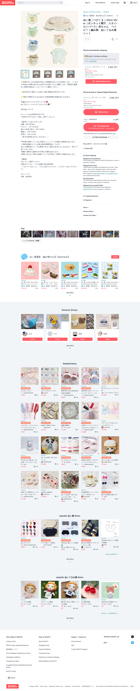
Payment (88, 200)
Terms (85, 207)
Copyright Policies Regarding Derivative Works (19, 666)
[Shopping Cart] (124, 2)
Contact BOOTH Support (79, 649)
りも (55, 334)
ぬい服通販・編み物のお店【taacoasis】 (50, 257)
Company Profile (33, 686)
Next (76, 39)
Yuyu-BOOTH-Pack (112, 173)
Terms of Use (43, 686)
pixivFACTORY (87, 189)
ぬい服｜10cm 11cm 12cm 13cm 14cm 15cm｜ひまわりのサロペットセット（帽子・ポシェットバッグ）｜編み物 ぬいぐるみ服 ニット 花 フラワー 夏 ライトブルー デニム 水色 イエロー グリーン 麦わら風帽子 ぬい (70, 283)
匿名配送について (12, 649)
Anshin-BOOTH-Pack (99, 173)
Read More (93, 61)
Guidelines (68, 686)
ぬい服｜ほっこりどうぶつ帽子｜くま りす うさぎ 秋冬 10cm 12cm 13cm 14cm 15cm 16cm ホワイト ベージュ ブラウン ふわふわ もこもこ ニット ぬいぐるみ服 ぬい (50, 283)
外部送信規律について (88, 686)
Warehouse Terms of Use (56, 686)
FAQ (72, 645)
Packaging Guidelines (13, 657)
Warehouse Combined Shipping (49, 657)
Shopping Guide (44, 645)
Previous (22, 39)
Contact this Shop (89, 215)
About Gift (88, 148)
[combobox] (39, 2)
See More (70, 347)
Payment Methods (45, 649)
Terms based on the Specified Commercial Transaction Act (112, 686)
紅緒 (105, 334)
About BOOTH (100, 2)
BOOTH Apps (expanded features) (17, 645)
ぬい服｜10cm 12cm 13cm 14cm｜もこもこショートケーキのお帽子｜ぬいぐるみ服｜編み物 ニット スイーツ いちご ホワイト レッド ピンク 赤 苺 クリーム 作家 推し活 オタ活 (30, 283)
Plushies (106, 12)
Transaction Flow (44, 653)
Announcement (76, 641)
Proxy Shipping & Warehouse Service (18, 653)
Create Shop (115, 2)
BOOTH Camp (11, 671)
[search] (61, 2)
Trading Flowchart (91, 196)
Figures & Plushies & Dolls (91, 12)
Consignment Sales (12, 661)
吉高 (80, 334)
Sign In (87, 2)
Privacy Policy (88, 211)
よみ (30, 334)
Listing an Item (11, 641)
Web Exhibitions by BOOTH (48, 661)
